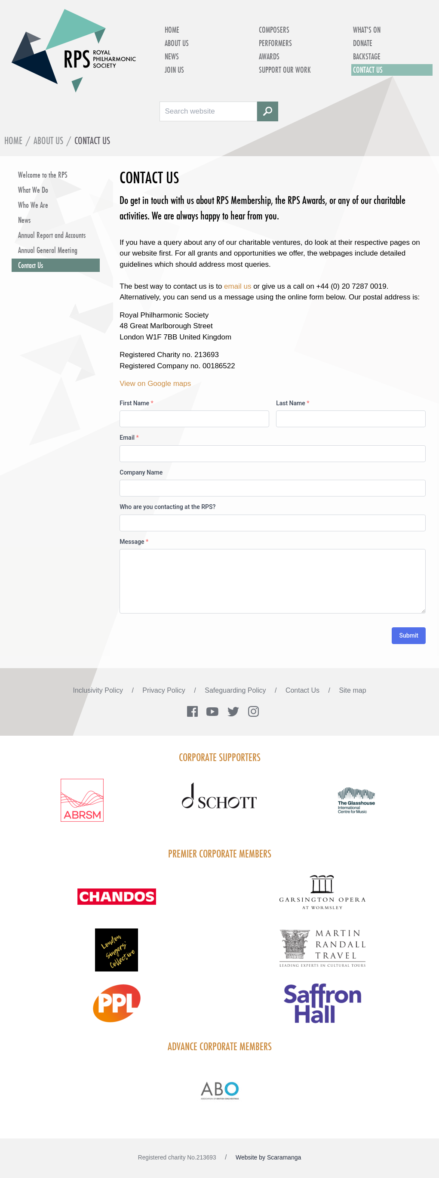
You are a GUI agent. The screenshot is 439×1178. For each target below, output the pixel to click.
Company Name (141, 472)
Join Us (174, 69)
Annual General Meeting (47, 250)
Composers (274, 29)
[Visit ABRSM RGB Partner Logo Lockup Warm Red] (82, 805)
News (172, 56)
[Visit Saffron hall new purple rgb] (322, 1008)
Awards (269, 56)
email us (238, 286)
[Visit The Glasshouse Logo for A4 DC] (357, 805)
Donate (362, 43)
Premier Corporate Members (219, 853)
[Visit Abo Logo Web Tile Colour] (219, 1089)
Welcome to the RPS (43, 174)
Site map (352, 690)
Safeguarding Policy (236, 690)
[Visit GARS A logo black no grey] (322, 897)
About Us (177, 43)
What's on (367, 29)
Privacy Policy (164, 690)
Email (129, 437)
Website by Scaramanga (268, 1157)
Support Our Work (285, 69)
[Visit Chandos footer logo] (116, 901)
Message (134, 541)
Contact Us (368, 69)
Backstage (367, 56)
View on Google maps (155, 383)
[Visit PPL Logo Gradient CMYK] (116, 1008)
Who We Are (33, 205)
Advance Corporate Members (220, 1046)
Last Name (292, 403)
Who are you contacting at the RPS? (167, 506)
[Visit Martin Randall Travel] (322, 952)
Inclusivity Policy (99, 690)
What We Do (33, 189)
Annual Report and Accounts (52, 235)
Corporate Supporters (220, 757)
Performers (275, 43)
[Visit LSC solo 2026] (116, 955)
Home (172, 29)
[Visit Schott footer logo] (219, 805)
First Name (136, 403)
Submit (408, 635)
